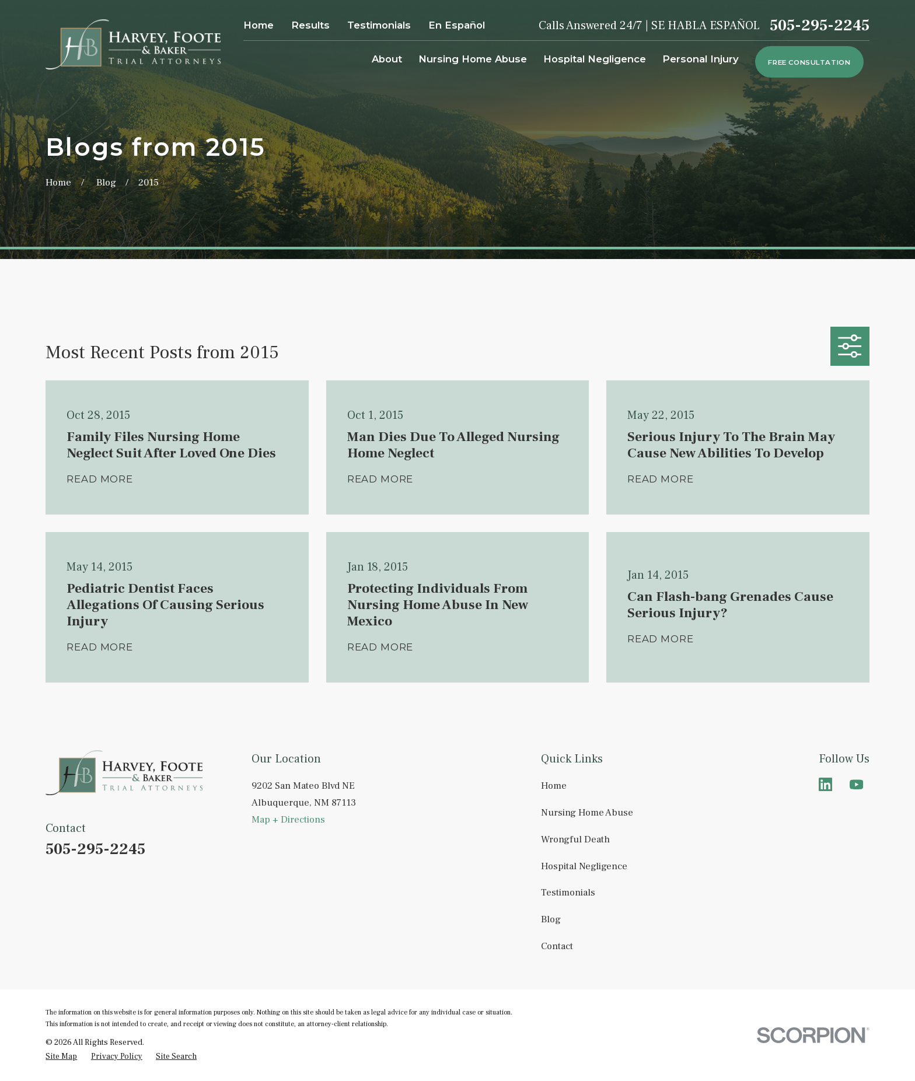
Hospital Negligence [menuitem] (594, 59)
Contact (557, 946)
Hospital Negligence (584, 866)
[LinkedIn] (825, 784)
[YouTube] (856, 784)
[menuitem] (61, 1056)
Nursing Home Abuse (587, 812)
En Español (456, 25)
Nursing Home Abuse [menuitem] (472, 59)
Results (310, 25)
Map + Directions (288, 819)
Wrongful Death (575, 839)
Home (258, 25)
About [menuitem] (387, 59)
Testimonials (379, 25)
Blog (551, 919)
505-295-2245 (819, 26)
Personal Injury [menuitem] (700, 59)
